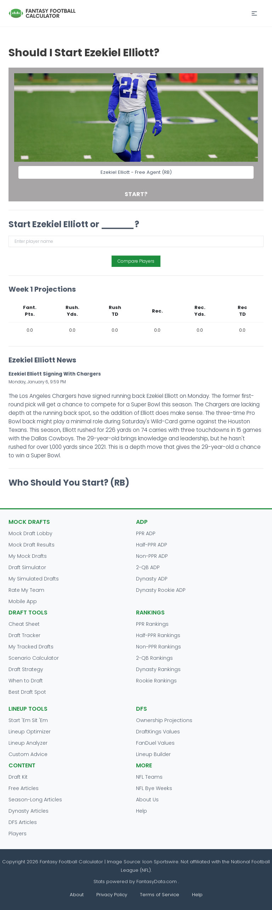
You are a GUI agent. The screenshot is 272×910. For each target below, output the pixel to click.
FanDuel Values (155, 742)
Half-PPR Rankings (158, 635)
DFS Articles (22, 822)
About (77, 894)
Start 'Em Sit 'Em (28, 720)
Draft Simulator (27, 567)
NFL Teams (149, 776)
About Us (147, 799)
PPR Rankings (152, 624)
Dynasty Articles (28, 810)
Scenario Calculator (33, 658)
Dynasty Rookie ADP (161, 590)
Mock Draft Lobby (30, 533)
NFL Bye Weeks (154, 788)
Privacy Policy (111, 894)
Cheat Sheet (24, 624)
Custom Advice (27, 754)
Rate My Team (26, 590)
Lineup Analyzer (27, 742)
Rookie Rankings (156, 680)
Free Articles (23, 788)
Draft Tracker (24, 635)
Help (141, 810)
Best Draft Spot (27, 692)
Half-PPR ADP (151, 544)
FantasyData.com (157, 881)
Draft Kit (18, 776)
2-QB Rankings (154, 658)
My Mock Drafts (27, 556)
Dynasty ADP (152, 578)
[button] (254, 13)
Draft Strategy (25, 669)
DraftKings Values (158, 731)
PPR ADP (145, 533)
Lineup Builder (153, 754)
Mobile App (22, 601)
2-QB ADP (148, 567)
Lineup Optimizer (29, 731)
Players (17, 833)
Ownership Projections (164, 720)
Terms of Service (159, 894)
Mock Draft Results (31, 544)
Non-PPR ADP (152, 556)
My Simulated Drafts (33, 578)
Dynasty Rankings (158, 669)
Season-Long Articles (35, 799)
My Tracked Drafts (30, 646)
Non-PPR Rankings (158, 646)
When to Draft (25, 680)
